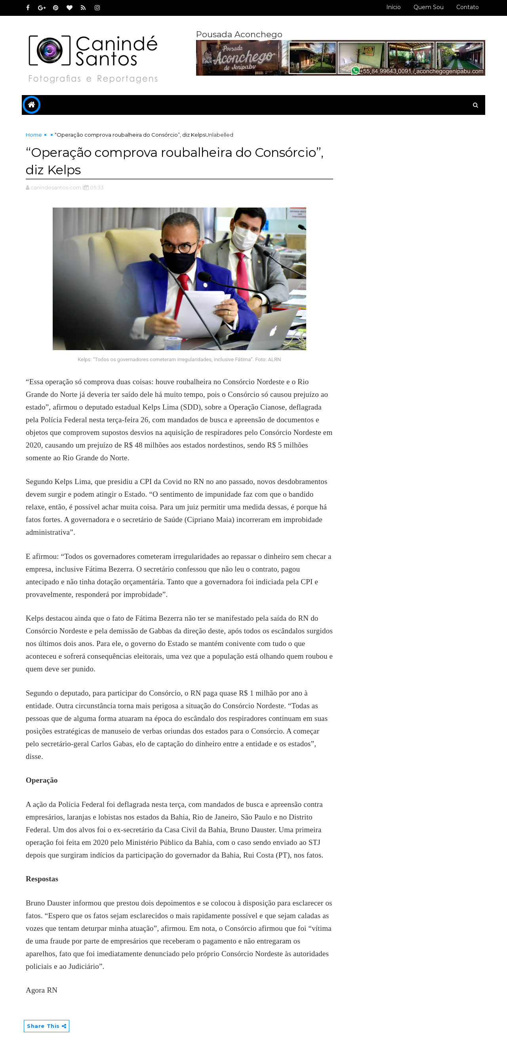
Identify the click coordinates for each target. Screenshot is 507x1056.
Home (34, 135)
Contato (467, 7)
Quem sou (429, 7)
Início (393, 7)
